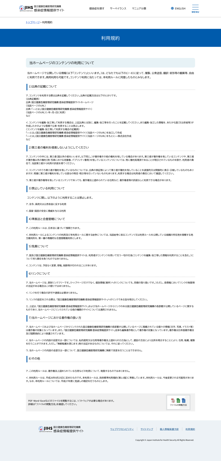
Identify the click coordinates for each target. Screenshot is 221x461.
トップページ (33, 22)
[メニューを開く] (195, 8)
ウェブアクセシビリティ (122, 429)
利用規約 (190, 429)
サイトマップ (147, 429)
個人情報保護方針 (169, 429)
